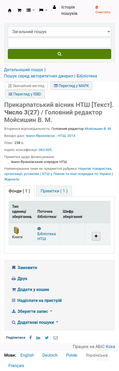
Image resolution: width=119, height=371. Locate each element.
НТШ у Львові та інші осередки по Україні (77, 174)
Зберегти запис (30, 311)
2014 (71, 135)
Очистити (102, 10)
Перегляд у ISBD (25, 94)
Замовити (24, 267)
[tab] (54, 191)
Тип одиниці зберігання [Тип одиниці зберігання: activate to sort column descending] (21, 211)
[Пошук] (59, 54)
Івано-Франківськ (40, 135)
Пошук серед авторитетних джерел (38, 76)
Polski (71, 355)
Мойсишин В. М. (98, 128)
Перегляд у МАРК (71, 86)
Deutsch (49, 355)
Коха (110, 346)
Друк (19, 278)
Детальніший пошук (24, 69)
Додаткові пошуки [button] (33, 322)
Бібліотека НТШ (46, 234)
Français (16, 365)
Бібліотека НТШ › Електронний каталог (10, 10)
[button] (19, 10)
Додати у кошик (30, 289)
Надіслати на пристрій (36, 300)
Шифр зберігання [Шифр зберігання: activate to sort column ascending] (72, 214)
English (27, 355)
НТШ (62, 135)
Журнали (11, 179)
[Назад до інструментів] (103, 355)
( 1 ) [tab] (19, 190)
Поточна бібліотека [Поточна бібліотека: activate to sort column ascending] (46, 214)
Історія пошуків (69, 10)
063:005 (45, 150)
